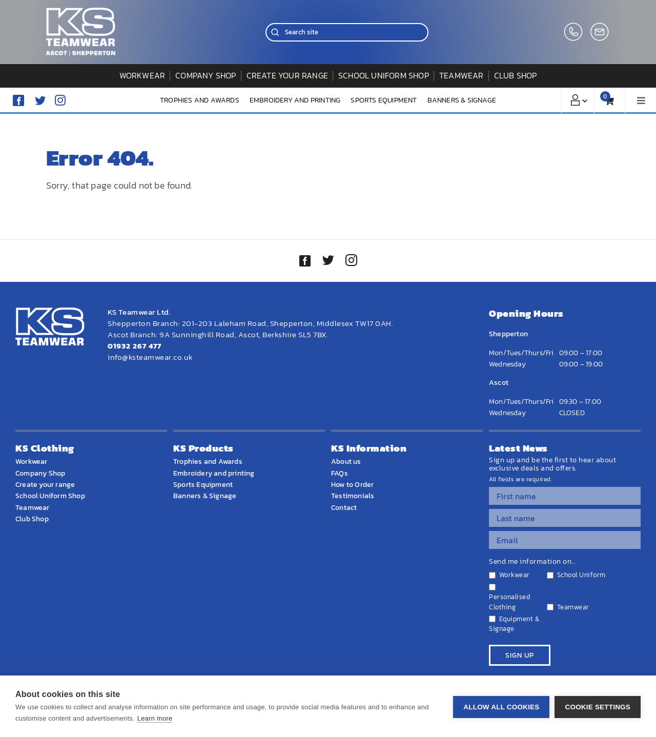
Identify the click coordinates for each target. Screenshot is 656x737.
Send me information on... (532, 561)
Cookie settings (597, 706)
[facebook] (18, 100)
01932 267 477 (134, 346)
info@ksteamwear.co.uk (150, 357)
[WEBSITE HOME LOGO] (80, 12)
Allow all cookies (501, 706)
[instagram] (60, 100)
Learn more (154, 718)
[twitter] (328, 261)
